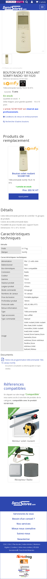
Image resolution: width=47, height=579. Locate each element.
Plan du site (17, 544)
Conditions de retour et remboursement (20, 117)
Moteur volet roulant (23, 440)
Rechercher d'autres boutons (16, 121)
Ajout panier (23, 196)
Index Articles (27, 544)
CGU (9, 544)
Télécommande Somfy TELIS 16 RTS (22, 181)
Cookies (14, 547)
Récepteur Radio (23, 479)
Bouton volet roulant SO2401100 (23, 174)
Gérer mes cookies (25, 547)
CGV (4, 544)
